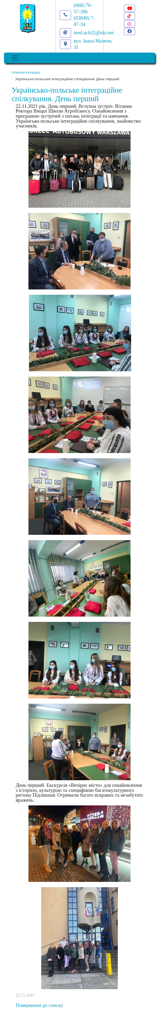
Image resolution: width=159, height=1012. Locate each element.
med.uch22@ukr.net (94, 32)
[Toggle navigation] (15, 58)
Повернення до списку (39, 1005)
